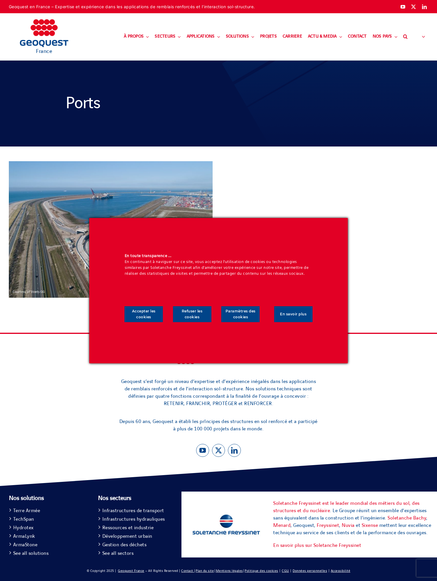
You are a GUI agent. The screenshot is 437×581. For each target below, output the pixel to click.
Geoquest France (131, 571)
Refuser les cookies (192, 314)
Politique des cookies (261, 571)
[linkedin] (424, 6)
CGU (285, 571)
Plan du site (205, 571)
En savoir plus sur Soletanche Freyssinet (317, 545)
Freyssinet (328, 525)
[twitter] (413, 6)
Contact (187, 571)
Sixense (370, 525)
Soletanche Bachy (407, 518)
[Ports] (111, 165)
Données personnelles (310, 571)
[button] (405, 36)
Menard (282, 525)
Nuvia (348, 525)
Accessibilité (341, 571)
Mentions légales (229, 571)
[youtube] (403, 6)
